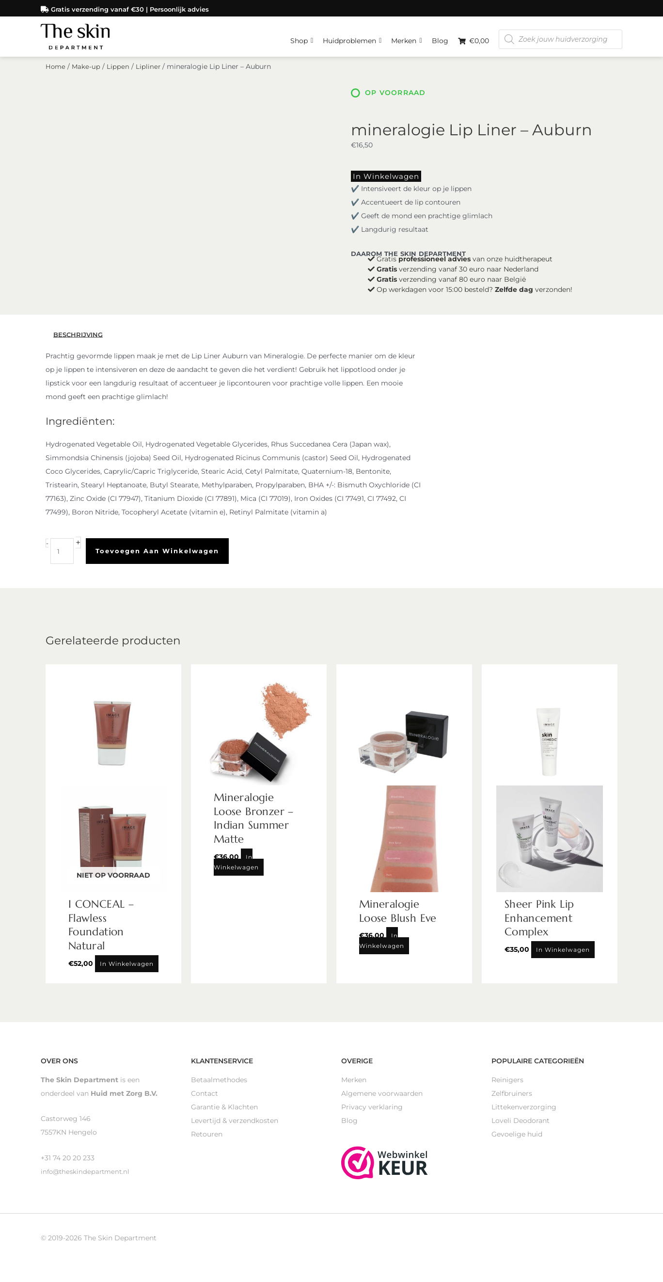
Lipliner (149, 76)
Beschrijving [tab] (80, 342)
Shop (301, 36)
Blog (440, 38)
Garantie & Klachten (224, 1114)
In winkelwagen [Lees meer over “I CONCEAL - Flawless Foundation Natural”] (127, 971)
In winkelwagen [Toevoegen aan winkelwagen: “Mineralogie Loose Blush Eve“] (381, 949)
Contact (204, 1101)
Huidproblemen (352, 36)
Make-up (87, 76)
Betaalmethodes (219, 1087)
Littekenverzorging (523, 1114)
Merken (406, 36)
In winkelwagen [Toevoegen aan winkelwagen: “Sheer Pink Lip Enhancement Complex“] (563, 957)
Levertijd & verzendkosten (234, 1128)
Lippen (119, 76)
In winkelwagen (380, 185)
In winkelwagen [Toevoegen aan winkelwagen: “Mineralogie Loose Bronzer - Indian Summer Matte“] (236, 870)
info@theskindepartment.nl (87, 1179)
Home (56, 76)
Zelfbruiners (511, 1101)
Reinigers (507, 1087)
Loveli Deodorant (520, 1128)
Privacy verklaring (372, 1114)
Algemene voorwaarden (382, 1101)
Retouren (206, 1142)
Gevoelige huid (516, 1142)
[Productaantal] (62, 559)
